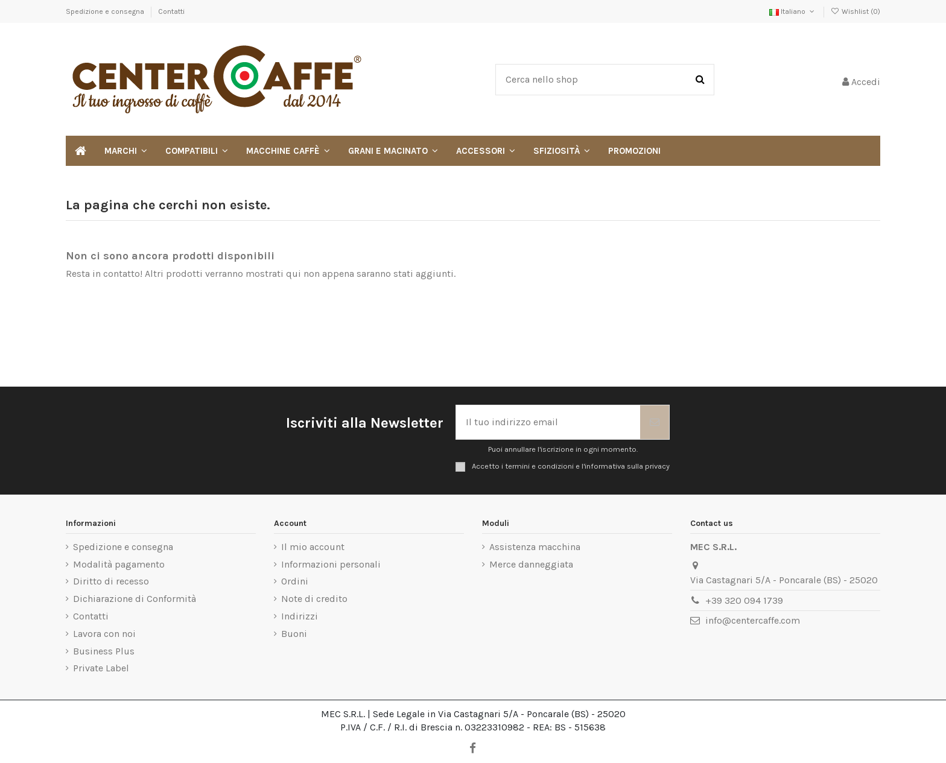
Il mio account (312, 546)
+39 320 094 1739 (744, 600)
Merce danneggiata (531, 564)
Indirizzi (299, 616)
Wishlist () (855, 11)
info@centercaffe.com (752, 620)
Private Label (101, 668)
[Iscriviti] (654, 422)
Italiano (792, 11)
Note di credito (314, 598)
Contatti (171, 11)
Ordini (294, 581)
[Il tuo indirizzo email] (548, 422)
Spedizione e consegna (106, 11)
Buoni (294, 633)
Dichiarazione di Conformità (134, 598)
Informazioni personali (331, 564)
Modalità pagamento (119, 564)
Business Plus (104, 651)
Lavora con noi (104, 633)
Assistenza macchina (534, 546)
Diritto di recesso (111, 581)
